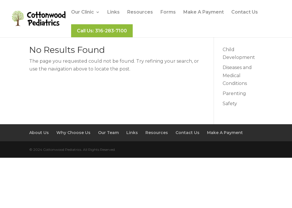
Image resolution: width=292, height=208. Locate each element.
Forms (168, 12)
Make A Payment (203, 12)
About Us (39, 132)
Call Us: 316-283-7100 (102, 31)
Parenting (234, 93)
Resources (140, 12)
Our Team (108, 132)
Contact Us (244, 12)
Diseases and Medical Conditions (237, 75)
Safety (230, 103)
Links (113, 12)
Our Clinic (82, 12)
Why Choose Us (73, 132)
